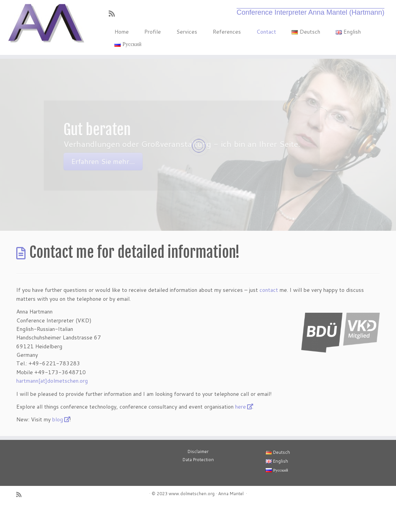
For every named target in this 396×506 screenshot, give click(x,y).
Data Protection (198, 460)
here (240, 407)
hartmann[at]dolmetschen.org (52, 381)
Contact (266, 32)
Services (186, 32)
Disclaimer (198, 451)
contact (268, 290)
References (227, 32)
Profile (152, 32)
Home (121, 32)
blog (57, 419)
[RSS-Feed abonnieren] (114, 14)
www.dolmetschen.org (192, 494)
